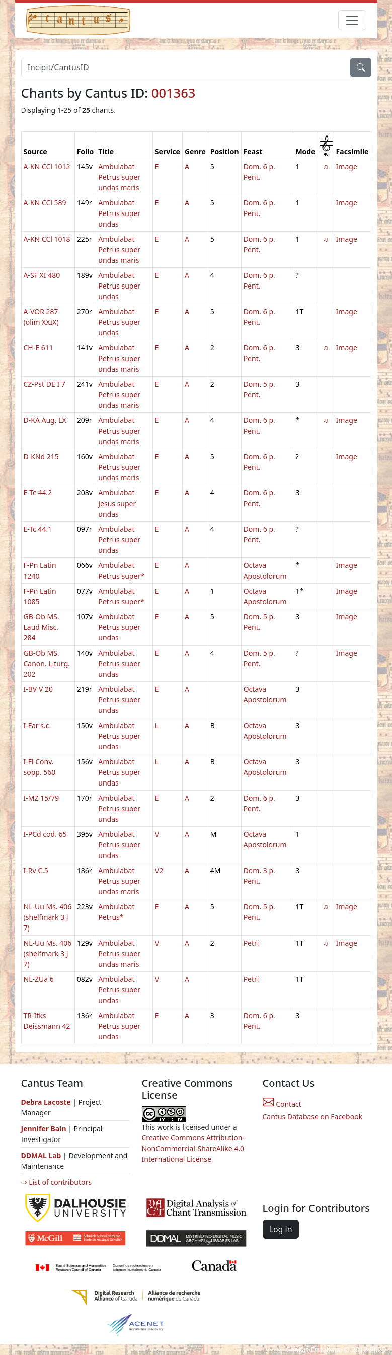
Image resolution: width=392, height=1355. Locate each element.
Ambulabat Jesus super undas (117, 503)
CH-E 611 (38, 347)
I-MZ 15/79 (41, 798)
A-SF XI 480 (42, 275)
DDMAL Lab (41, 1155)
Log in (280, 1229)
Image (346, 166)
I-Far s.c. (37, 725)
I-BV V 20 (38, 689)
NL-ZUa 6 (39, 979)
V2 (159, 870)
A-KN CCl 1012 (47, 166)
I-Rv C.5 (36, 870)
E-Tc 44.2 (38, 492)
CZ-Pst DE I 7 (44, 384)
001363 (173, 92)
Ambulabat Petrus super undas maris (119, 177)
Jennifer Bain (44, 1128)
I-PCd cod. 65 (45, 834)
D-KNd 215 (41, 456)
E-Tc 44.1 (38, 529)
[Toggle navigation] (352, 20)
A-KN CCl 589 (45, 202)
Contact (282, 1104)
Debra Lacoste (46, 1102)
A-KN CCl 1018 (47, 239)
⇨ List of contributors (56, 1182)
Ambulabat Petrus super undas (119, 213)
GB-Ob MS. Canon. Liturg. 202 (47, 663)
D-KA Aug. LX (45, 420)
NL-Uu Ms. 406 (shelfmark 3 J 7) (48, 917)
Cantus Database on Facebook (313, 1116)
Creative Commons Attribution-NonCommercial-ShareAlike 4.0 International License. (193, 1148)
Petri (251, 943)
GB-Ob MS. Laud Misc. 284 (41, 627)
